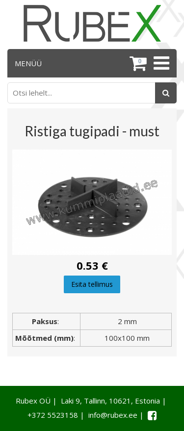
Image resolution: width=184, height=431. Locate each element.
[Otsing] (166, 92)
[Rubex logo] (92, 23)
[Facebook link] (152, 415)
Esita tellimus (92, 284)
